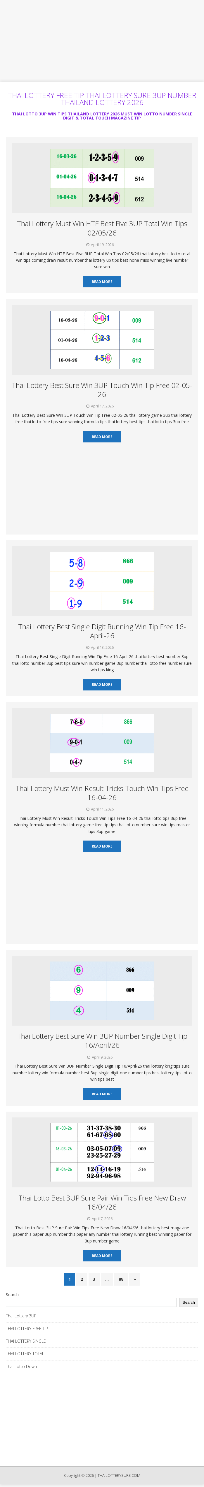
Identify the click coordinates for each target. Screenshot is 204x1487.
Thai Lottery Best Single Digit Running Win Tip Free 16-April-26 (102, 631)
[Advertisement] (102, 41)
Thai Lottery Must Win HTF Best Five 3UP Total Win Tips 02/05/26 (102, 228)
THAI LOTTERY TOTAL (25, 1353)
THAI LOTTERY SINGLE (26, 1341)
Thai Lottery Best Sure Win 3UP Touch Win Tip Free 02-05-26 (102, 389)
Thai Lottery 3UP (21, 1316)
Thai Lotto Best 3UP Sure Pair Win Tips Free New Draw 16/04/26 (102, 1202)
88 (121, 1279)
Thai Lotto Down (21, 1366)
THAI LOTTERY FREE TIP (27, 1328)
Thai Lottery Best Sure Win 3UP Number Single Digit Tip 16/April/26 (102, 1040)
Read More (102, 281)
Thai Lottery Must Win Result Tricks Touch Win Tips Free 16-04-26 (102, 792)
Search (12, 1294)
